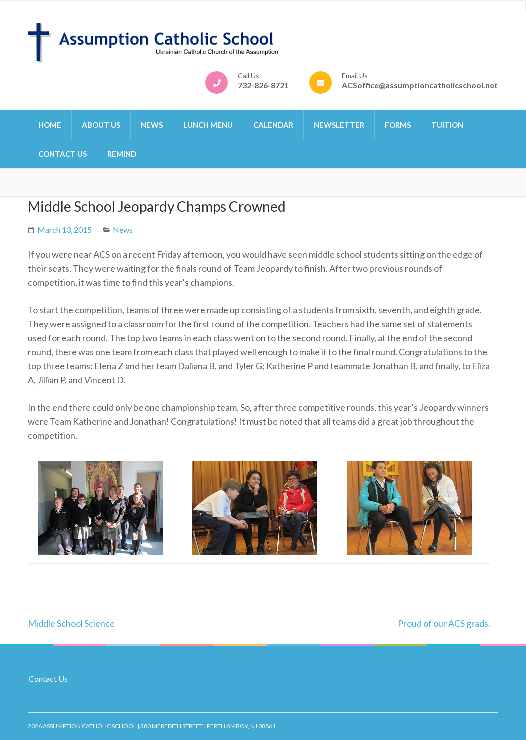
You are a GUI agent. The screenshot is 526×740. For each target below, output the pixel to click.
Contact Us (62, 153)
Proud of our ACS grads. (444, 623)
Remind (122, 153)
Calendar (274, 124)
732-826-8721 (263, 85)
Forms (398, 124)
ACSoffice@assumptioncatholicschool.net (420, 85)
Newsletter (339, 124)
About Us (101, 124)
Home (50, 124)
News (152, 124)
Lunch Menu (208, 124)
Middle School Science (71, 623)
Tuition (448, 124)
